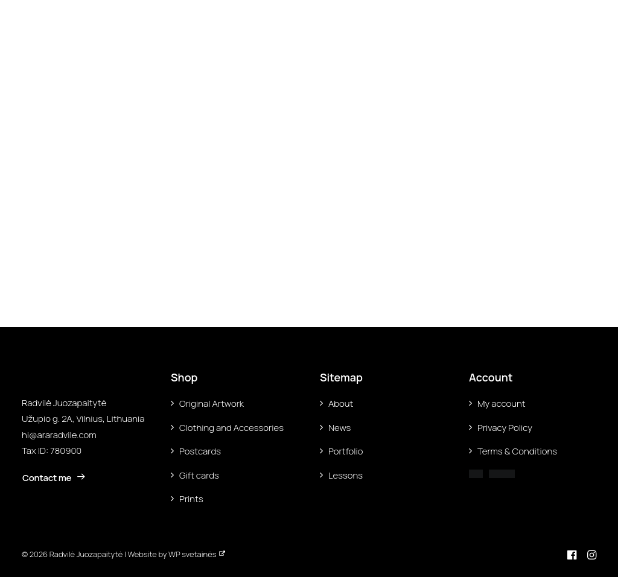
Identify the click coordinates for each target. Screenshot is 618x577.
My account (501, 403)
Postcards (200, 451)
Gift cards (199, 475)
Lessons (345, 475)
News (339, 427)
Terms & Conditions (517, 451)
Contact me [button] (54, 477)
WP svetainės (192, 554)
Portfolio (345, 451)
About (340, 403)
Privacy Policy (504, 427)
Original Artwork (211, 403)
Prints (191, 499)
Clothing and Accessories (231, 427)
